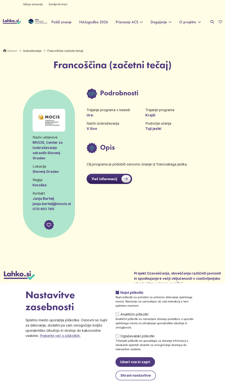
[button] (49, 224)
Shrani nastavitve (136, 375)
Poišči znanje (61, 22)
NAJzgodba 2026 (93, 22)
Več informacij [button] (111, 179)
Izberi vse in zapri (135, 362)
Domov (12, 51)
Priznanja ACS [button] (127, 22)
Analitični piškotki (134, 314)
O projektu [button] (187, 22)
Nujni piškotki (131, 293)
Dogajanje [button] (159, 22)
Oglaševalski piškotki (137, 336)
